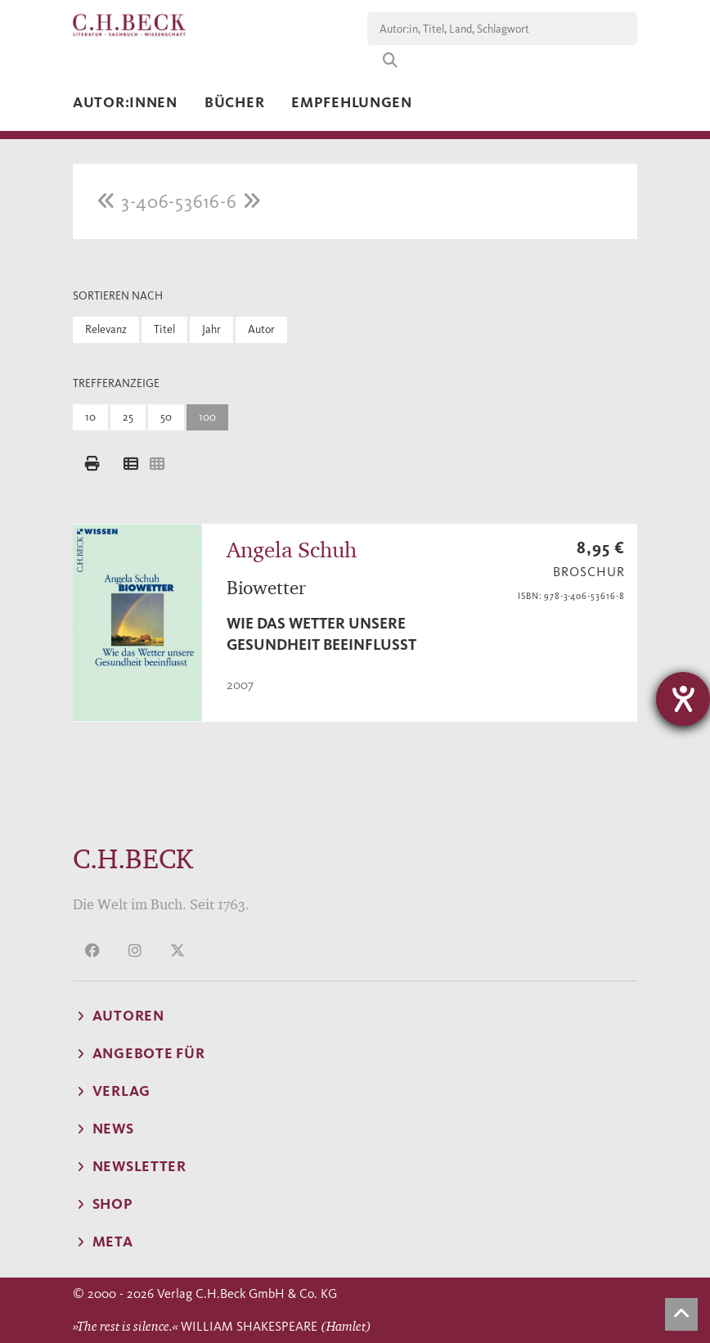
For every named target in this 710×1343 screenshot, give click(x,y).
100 (207, 417)
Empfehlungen (351, 102)
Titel (164, 329)
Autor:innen (125, 102)
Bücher (234, 102)
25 (128, 417)
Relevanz (106, 329)
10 (90, 417)
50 (166, 417)
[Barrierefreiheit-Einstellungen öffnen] (683, 699)
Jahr (211, 329)
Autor (261, 329)
